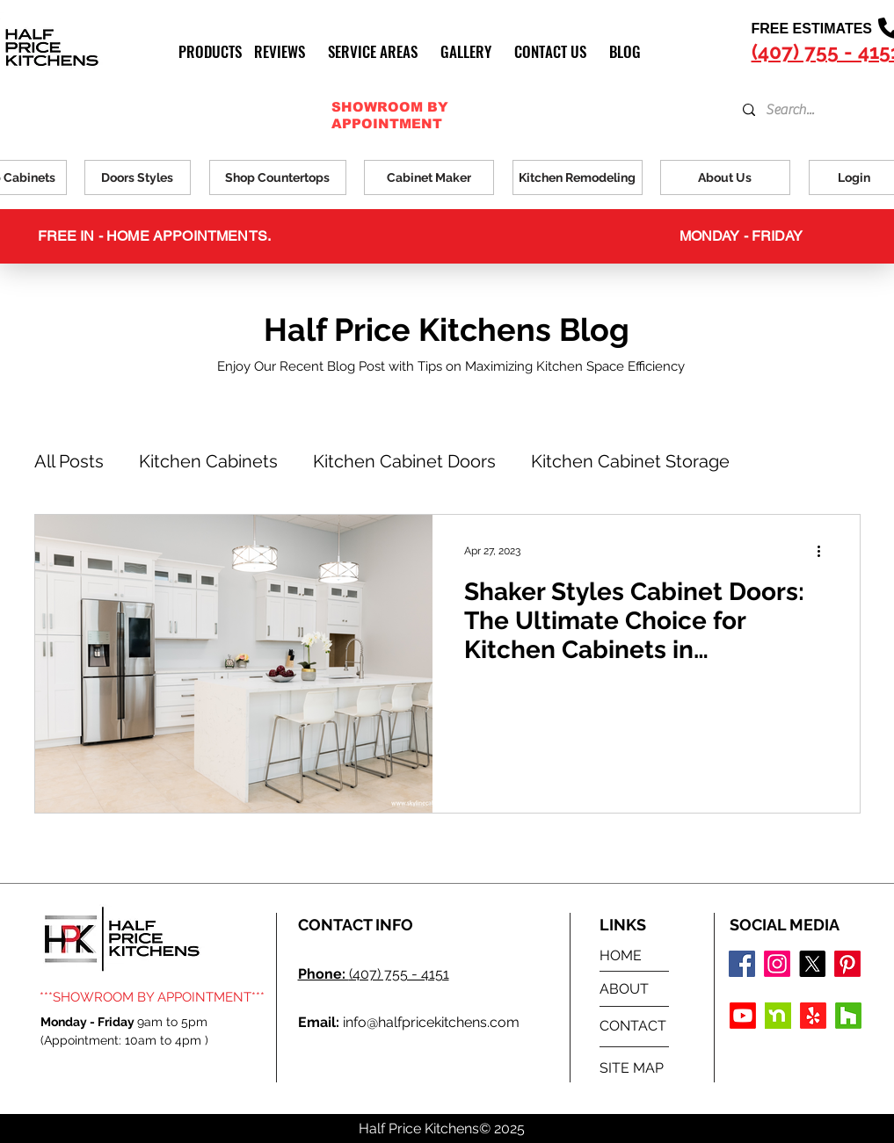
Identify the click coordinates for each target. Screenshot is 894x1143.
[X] (812, 964)
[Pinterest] (847, 964)
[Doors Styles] (137, 177)
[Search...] (803, 109)
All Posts (69, 461)
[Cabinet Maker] (429, 177)
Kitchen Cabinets (208, 461)
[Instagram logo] (777, 964)
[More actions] (825, 550)
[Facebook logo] (742, 964)
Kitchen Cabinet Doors (404, 461)
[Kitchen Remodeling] (577, 177)
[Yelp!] (813, 1015)
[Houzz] (848, 1015)
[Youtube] (743, 1015)
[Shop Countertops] (277, 177)
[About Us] (725, 177)
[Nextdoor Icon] (778, 1015)
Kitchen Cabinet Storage (630, 461)
